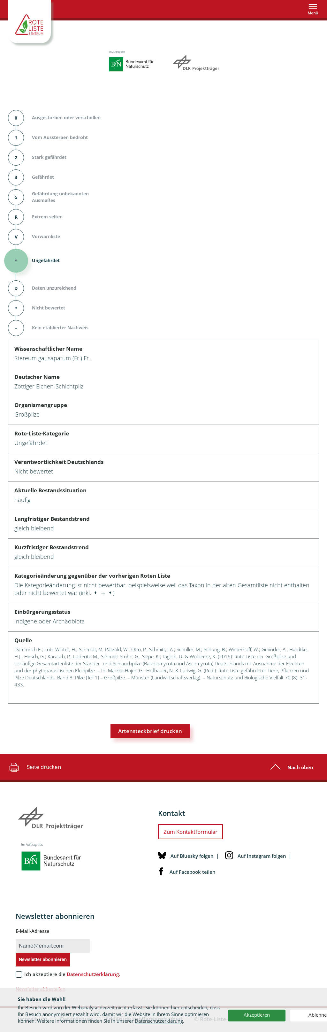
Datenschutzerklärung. (93, 974)
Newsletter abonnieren (43, 959)
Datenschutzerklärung (159, 1021)
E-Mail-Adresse (32, 931)
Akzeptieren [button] (257, 1015)
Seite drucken (34, 767)
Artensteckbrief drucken (150, 731)
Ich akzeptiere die (72, 974)
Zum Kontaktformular (190, 831)
